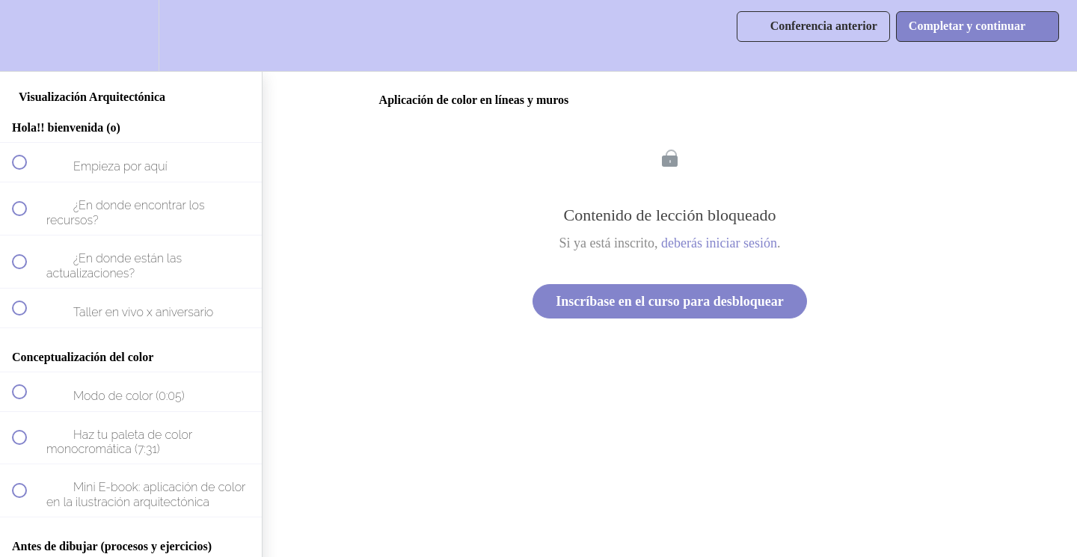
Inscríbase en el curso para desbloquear (670, 301)
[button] (27, 35)
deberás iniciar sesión (719, 243)
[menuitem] (131, 35)
